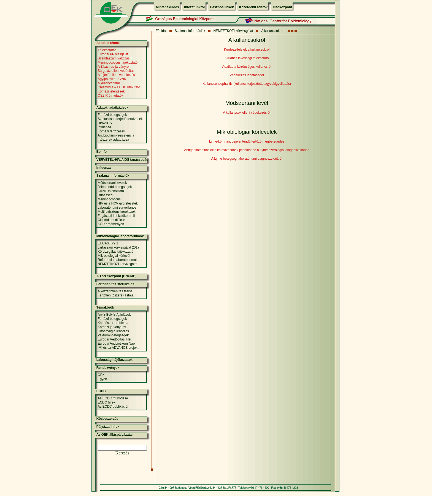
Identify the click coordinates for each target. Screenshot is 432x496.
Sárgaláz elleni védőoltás (116, 71)
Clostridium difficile (111, 220)
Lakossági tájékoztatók (114, 360)
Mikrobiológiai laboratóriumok (120, 236)
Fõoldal (161, 31)
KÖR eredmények (111, 224)
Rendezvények (107, 368)
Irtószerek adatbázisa (113, 139)
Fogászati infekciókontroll (116, 216)
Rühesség (105, 195)
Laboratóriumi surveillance (117, 207)
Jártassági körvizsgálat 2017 (118, 247)
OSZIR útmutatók (110, 95)
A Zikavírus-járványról (113, 67)
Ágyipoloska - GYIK (112, 79)
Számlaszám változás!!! (115, 58)
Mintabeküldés (167, 7)
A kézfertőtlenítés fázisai (115, 291)
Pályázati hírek (107, 427)
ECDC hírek (106, 402)
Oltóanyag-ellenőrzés (113, 331)
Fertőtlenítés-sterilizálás (115, 284)
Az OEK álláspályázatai (114, 435)
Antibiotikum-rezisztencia (116, 135)
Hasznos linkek (222, 7)
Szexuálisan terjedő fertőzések (120, 119)
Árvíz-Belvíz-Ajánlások (114, 315)
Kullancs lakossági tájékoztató (247, 58)
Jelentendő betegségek (115, 187)
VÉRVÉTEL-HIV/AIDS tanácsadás (122, 160)
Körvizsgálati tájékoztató (115, 252)
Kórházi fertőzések (111, 131)
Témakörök (105, 307)
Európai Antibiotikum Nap (116, 343)
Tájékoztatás (107, 50)
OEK (101, 375)
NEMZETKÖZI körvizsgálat (233, 31)
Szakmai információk (190, 31)
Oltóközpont (282, 7)
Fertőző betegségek (112, 115)
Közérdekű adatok (253, 7)
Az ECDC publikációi (113, 406)
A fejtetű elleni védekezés (116, 75)
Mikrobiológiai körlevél (114, 256)
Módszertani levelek (112, 183)
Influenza (104, 127)
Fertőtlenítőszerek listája (115, 295)
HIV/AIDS (105, 123)
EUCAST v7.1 (108, 243)
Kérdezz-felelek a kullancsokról (246, 49)
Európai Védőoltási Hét (114, 339)
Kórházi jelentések (111, 91)
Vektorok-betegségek (113, 335)
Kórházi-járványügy (112, 327)
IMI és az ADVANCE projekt (118, 348)
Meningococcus (109, 199)
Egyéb (102, 379)
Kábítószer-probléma (113, 323)
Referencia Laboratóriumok (117, 260)
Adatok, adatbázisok (112, 108)
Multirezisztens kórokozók (116, 212)
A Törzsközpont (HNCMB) (116, 276)
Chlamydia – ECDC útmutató (119, 87)
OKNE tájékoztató (111, 191)
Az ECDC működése (113, 398)
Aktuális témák (108, 43)
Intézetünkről (194, 7)
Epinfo (101, 152)
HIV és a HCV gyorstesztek (117, 203)
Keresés (122, 453)
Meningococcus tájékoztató (117, 62)
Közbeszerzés (107, 419)
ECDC (101, 391)
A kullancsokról (272, 31)
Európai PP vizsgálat (113, 54)
